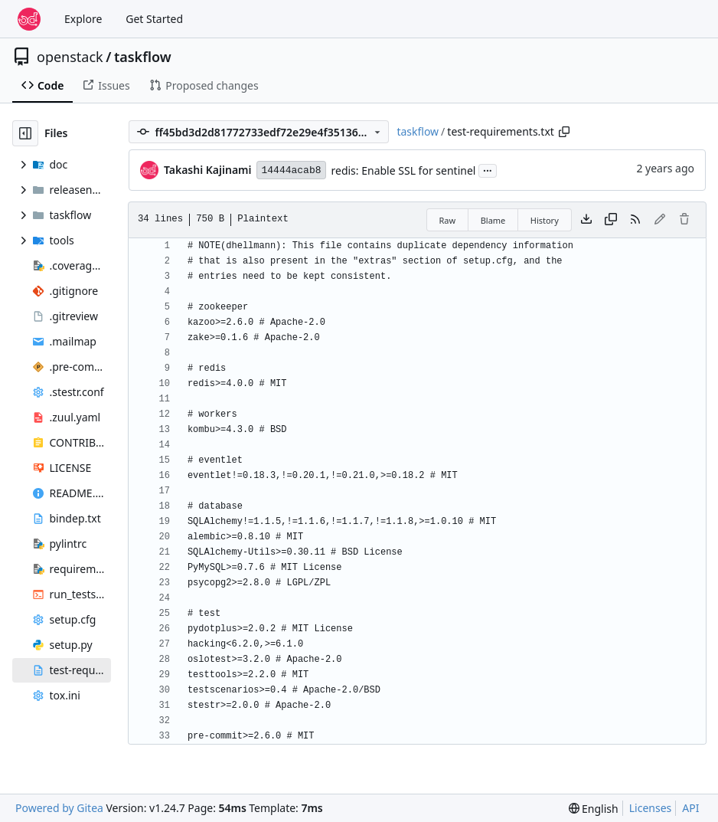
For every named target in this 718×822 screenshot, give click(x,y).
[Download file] (586, 220)
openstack (70, 56)
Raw (447, 220)
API (690, 808)
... (487, 169)
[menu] (593, 808)
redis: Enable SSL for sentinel (403, 170)
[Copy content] (611, 220)
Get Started (154, 18)
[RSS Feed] (635, 220)
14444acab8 (291, 170)
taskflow (142, 56)
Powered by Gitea (59, 808)
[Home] (29, 19)
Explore (83, 18)
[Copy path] (564, 131)
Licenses (650, 808)
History (544, 220)
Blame (493, 220)
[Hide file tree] (25, 133)
